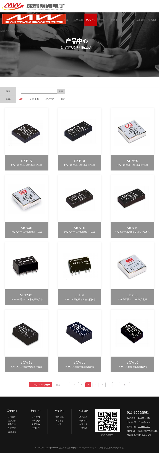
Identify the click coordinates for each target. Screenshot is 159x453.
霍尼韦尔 (49, 99)
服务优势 (12, 424)
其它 (63, 99)
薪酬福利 (83, 420)
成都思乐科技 (118, 448)
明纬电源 (34, 99)
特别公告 (36, 428)
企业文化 (12, 428)
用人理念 (83, 417)
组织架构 (12, 432)
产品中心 (90, 20)
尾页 (125, 385)
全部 (21, 99)
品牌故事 (12, 420)
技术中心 (128, 20)
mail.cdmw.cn (144, 426)
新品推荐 (103, 20)
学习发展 (83, 424)
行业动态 (36, 420)
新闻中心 (36, 410)
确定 (61, 91)
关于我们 (78, 20)
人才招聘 (140, 20)
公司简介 (12, 417)
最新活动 (36, 424)
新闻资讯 (115, 20)
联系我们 (152, 20)
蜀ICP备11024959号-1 (87, 448)
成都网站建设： (105, 448)
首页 (66, 20)
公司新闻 (36, 417)
